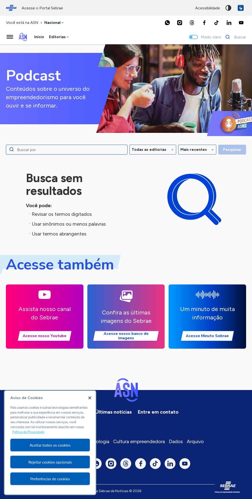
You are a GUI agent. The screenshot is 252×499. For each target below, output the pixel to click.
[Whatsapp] (167, 23)
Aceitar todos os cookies (50, 445)
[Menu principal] (10, 37)
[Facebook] (204, 23)
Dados (176, 441)
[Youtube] (241, 23)
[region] (50, 442)
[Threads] (192, 23)
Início (39, 36)
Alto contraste (228, 7)
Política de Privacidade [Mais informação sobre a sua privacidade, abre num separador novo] (28, 432)
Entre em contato (158, 412)
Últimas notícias (113, 412)
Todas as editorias (149, 149)
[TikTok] (216, 23)
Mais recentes (193, 149)
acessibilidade (207, 8)
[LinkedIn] (229, 23)
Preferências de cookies (50, 478)
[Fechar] (89, 397)
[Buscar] (234, 37)
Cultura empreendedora (139, 441)
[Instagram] (180, 23)
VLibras (240, 7)
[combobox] (54, 22)
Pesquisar (232, 149)
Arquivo (195, 441)
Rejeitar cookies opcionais (50, 462)
